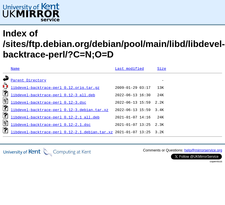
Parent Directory (28, 80)
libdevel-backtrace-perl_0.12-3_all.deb (53, 94)
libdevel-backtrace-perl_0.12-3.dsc (48, 102)
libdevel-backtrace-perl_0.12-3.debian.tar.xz (59, 109)
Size (161, 68)
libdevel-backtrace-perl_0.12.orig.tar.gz (55, 87)
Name (15, 68)
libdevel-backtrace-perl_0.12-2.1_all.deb (55, 117)
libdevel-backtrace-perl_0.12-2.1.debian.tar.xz (62, 131)
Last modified (129, 68)
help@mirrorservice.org (203, 150)
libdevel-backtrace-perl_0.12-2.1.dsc (51, 124)
